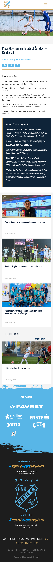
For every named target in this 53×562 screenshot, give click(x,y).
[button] (45, 5)
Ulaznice (28, 543)
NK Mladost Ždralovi (24, 60)
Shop (47, 539)
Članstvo (19, 543)
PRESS (36, 543)
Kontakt (40, 539)
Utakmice (21, 539)
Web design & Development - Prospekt (26, 557)
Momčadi (13, 539)
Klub (27, 539)
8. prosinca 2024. (9, 76)
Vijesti (5, 539)
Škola (33, 539)
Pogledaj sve (40, 338)
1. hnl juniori (7, 60)
